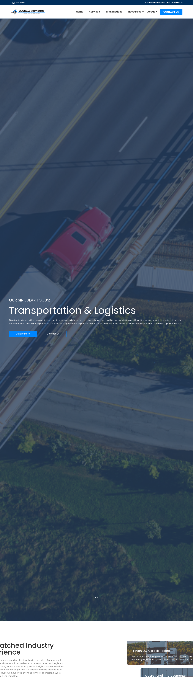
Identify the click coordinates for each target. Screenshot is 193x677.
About (151, 11)
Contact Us (53, 333)
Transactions (114, 11)
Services (94, 11)
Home (79, 11)
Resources (135, 11)
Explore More (23, 333)
